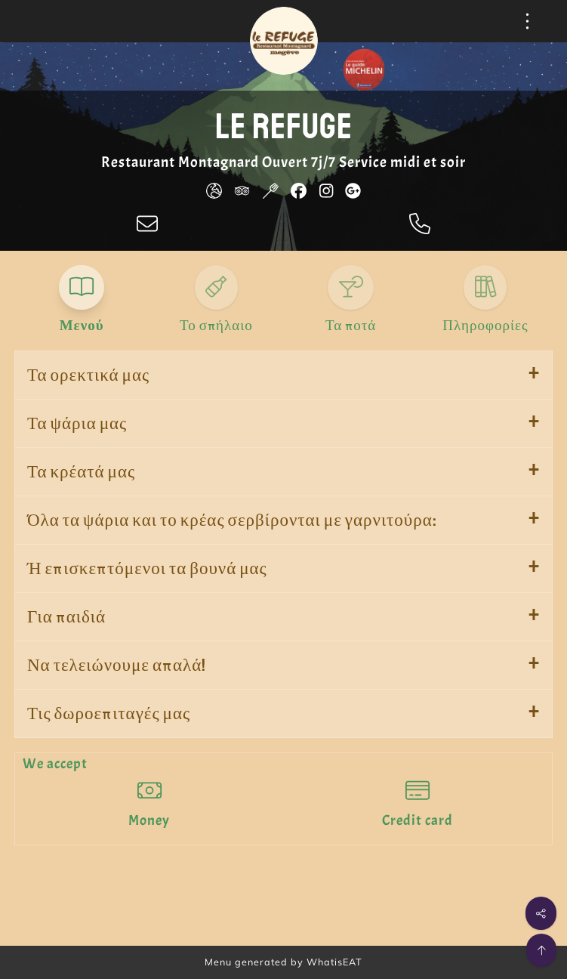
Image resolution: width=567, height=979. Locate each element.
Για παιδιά (66, 617)
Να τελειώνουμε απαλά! (116, 665)
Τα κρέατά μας (81, 472)
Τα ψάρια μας (77, 423)
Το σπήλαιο (216, 326)
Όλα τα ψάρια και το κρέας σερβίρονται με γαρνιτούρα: (232, 520)
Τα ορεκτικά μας (88, 375)
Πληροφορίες (485, 326)
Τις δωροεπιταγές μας (108, 713)
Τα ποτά (350, 326)
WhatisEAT (334, 962)
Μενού (82, 326)
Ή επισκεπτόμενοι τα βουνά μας (147, 568)
